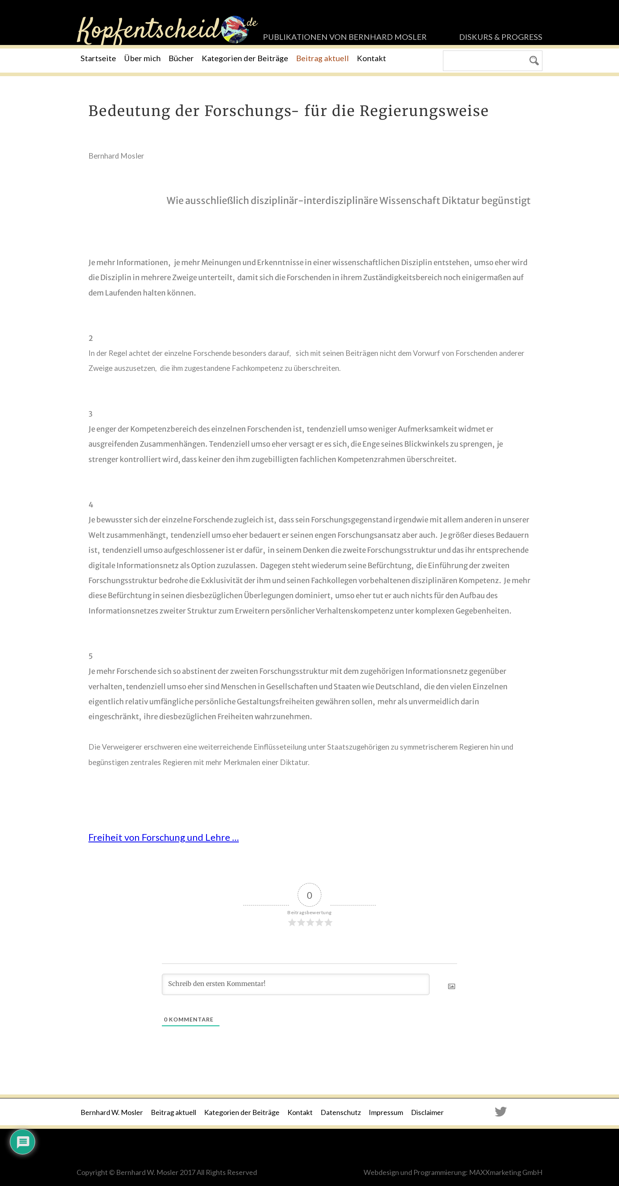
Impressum (386, 1112)
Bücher (181, 58)
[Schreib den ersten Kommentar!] (296, 984)
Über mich (142, 58)
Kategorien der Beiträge (245, 58)
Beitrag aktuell (322, 58)
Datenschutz (341, 1112)
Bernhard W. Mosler (112, 1112)
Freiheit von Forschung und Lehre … (163, 837)
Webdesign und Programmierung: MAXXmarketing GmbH (453, 1172)
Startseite (98, 58)
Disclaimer (427, 1112)
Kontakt (371, 58)
